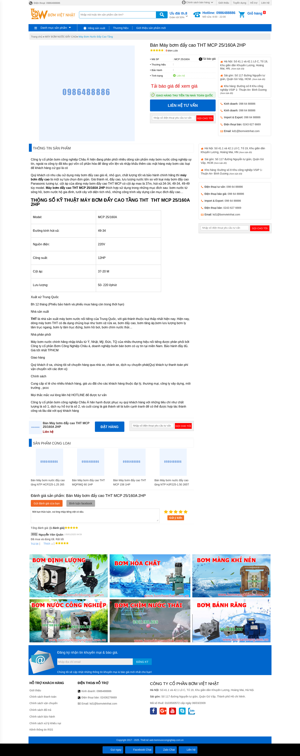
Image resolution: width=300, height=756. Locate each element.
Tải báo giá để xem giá (174, 86)
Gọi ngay (112, 749)
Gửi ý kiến (175, 517)
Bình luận (172, 51)
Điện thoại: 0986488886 (44, 3)
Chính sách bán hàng (198, 2)
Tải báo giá (207, 59)
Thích (45, 543)
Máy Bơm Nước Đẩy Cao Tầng (96, 36)
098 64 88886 (247, 103)
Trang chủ (36, 36)
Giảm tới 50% (178, 15)
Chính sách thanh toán (42, 696)
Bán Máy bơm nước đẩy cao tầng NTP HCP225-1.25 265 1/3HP (48, 484)
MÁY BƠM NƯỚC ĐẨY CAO (61, 36)
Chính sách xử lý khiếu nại (45, 723)
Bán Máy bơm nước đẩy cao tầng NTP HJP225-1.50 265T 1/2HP (171, 484)
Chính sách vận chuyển (43, 703)
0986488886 (104, 691)
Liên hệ (265, 2)
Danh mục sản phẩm (54, 27)
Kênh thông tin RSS (41, 729)
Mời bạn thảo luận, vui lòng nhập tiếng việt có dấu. (95, 515)
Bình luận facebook (80, 503)
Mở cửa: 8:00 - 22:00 (218, 14)
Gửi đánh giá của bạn (47, 503)
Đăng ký (142, 661)
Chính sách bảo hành (42, 716)
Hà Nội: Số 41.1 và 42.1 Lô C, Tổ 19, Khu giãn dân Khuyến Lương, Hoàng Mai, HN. (244, 65)
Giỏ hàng (254, 13)
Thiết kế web (147, 740)
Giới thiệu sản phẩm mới (151, 27)
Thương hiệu (120, 27)
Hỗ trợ (253, 2)
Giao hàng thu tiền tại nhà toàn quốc (184, 95)
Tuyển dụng (239, 2)
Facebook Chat (139, 749)
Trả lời (34, 543)
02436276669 (108, 697)
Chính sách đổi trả (40, 709)
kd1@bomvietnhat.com (245, 131)
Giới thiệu (223, 2)
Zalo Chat (166, 749)
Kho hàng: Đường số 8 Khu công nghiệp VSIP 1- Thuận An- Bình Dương (243, 89)
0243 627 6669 (252, 124)
